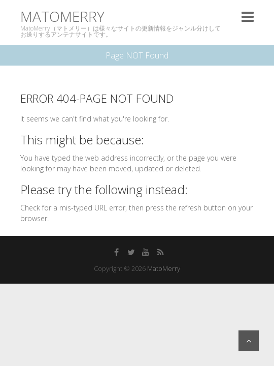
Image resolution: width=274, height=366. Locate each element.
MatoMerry (62, 16)
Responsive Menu (248, 16)
